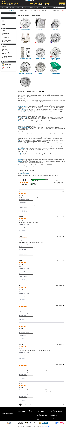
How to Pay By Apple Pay (54, 418)
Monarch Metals (20, 142)
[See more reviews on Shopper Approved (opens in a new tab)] (26, 211)
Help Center (61, 3)
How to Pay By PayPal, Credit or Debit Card (57, 410)
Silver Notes (20, 161)
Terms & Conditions (40, 411)
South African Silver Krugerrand (23, 127)
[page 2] (23, 405)
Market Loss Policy (21, 414)
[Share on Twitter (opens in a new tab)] (24, 211)
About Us (38, 410)
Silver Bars (4, 46)
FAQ (18, 410)
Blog (38, 419)
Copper (3, 25)
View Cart (30, 411)
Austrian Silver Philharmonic (23, 111)
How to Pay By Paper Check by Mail (56, 411)
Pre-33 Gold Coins (5, 36)
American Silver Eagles (6, 50)
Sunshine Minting (21, 148)
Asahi (19, 137)
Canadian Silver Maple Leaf (23, 117)
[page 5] (30, 405)
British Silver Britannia (22, 115)
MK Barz (19, 140)
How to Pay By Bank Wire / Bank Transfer (56, 412)
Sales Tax (19, 412)
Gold (3, 20)
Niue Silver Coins (21, 125)
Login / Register (31, 410)
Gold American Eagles (5, 33)
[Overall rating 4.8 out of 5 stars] (24, 182)
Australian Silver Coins (22, 109)
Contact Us (39, 416)
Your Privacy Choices (44, 426)
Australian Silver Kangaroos (6, 57)
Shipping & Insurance (21, 411)
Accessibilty (39, 418)
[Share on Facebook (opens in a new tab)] (23, 211)
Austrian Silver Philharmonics (7, 56)
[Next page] (33, 405)
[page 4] (28, 405)
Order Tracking (31, 414)
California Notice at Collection (42, 415)
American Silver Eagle (22, 106)
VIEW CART (62, 0)
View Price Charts (8, 64)
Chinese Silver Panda (21, 120)
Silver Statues (20, 155)
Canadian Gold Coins (5, 37)
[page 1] (20, 405)
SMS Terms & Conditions (41, 412)
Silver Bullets (20, 159)
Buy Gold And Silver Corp (27, 426)
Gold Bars (3, 30)
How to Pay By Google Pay (54, 416)
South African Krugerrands (6, 40)
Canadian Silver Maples (6, 52)
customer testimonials (25, 173)
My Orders (30, 412)
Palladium (3, 24)
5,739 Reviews (24, 184)
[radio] (41, 179)
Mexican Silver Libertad (22, 122)
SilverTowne (20, 146)
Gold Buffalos (4, 34)
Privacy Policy (39, 414)
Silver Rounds (4, 49)
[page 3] (25, 405)
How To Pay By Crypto (53, 415)
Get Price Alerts (7, 67)
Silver (3, 21)
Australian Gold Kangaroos (6, 41)
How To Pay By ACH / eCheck (55, 414)
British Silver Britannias (6, 53)
